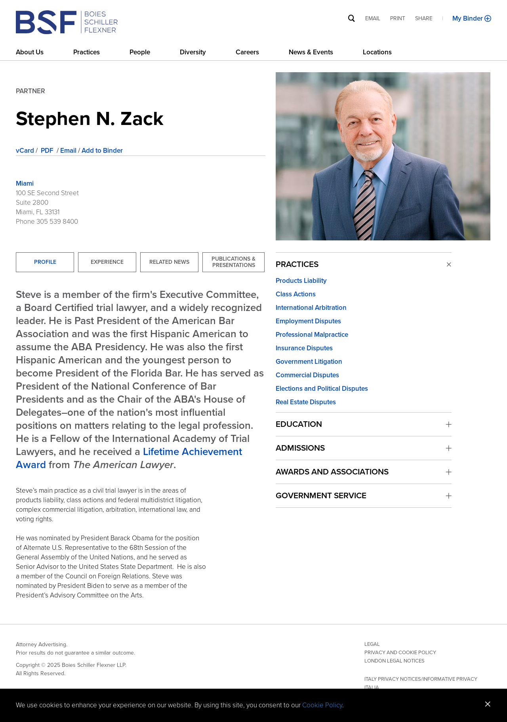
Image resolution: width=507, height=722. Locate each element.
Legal (372, 644)
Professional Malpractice (312, 334)
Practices (86, 52)
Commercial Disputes (307, 375)
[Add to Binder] (487, 19)
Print (397, 18)
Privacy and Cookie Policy (400, 652)
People (140, 52)
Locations (377, 52)
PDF (48, 150)
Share (424, 18)
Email (68, 150)
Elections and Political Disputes (322, 388)
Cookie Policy (322, 705)
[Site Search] (351, 18)
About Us (30, 52)
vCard (25, 150)
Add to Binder (102, 150)
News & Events (311, 52)
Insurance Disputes (304, 348)
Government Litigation (309, 361)
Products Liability (301, 281)
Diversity (193, 52)
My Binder (468, 18)
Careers (247, 52)
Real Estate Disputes (306, 402)
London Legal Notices (394, 661)
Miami (25, 183)
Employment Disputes (308, 321)
